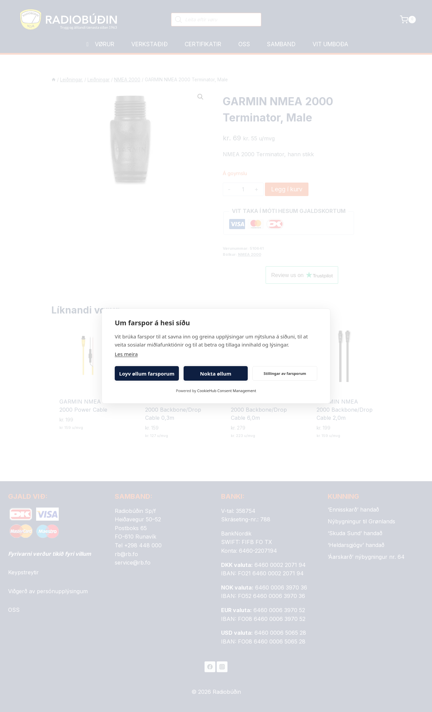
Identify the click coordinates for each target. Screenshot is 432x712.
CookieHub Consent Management (226, 390)
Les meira (126, 354)
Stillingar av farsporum (285, 373)
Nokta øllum (216, 373)
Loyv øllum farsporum (146, 373)
